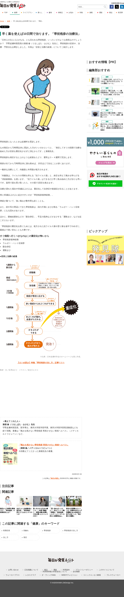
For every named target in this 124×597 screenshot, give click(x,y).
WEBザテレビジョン (69, 575)
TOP (6, 12)
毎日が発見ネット (14, 6)
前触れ (26, 530)
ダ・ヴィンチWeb (49, 575)
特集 (81, 12)
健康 (15, 12)
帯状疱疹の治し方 (71, 530)
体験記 (60, 12)
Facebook (112, 7)
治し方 (5, 537)
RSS (122, 7)
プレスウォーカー (113, 575)
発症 (25, 537)
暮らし (40, 12)
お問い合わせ (13, 570)
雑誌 (110, 12)
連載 (91, 12)
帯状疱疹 (47, 530)
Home (2, 21)
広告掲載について (31, 570)
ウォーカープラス (13, 575)
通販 (100, 12)
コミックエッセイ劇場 (92, 575)
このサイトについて (106, 570)
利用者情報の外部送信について (55, 571)
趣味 (50, 12)
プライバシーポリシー (84, 570)
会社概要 (76, 571)
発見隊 (120, 12)
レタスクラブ (30, 575)
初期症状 (6, 530)
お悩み (71, 12)
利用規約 (66, 570)
